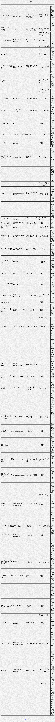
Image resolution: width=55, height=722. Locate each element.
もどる (27, 719)
